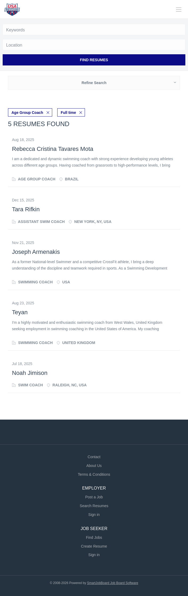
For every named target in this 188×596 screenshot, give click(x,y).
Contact (94, 457)
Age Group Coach (27, 112)
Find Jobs (94, 537)
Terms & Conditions (94, 474)
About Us (94, 465)
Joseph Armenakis (36, 252)
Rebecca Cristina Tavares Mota (52, 149)
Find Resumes (94, 60)
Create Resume (94, 546)
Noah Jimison (29, 373)
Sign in (94, 514)
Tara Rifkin (26, 209)
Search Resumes (94, 506)
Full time (68, 112)
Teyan (20, 312)
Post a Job (94, 497)
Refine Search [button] (93, 83)
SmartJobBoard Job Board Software (112, 583)
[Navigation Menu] (178, 9)
